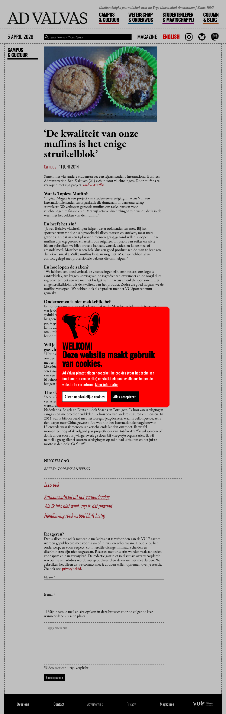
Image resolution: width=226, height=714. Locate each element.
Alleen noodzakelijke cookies (85, 396)
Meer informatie (106, 384)
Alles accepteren (124, 396)
